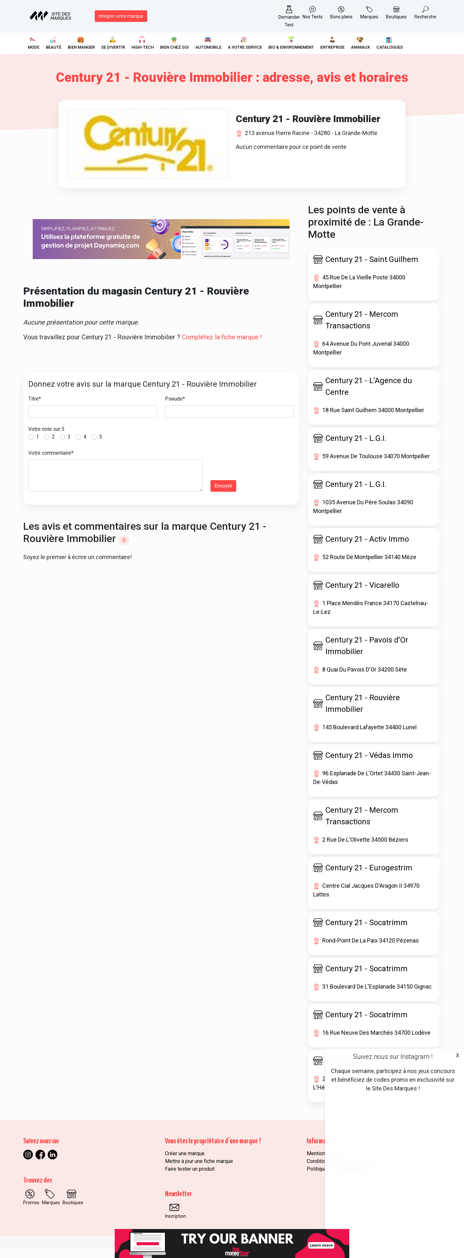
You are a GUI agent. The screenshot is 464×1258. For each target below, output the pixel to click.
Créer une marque (185, 1163)
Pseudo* (175, 408)
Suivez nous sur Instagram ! (392, 1056)
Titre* (34, 408)
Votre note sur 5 (46, 439)
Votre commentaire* (50, 463)
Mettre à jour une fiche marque (199, 1171)
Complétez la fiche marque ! (222, 347)
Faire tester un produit (190, 1179)
